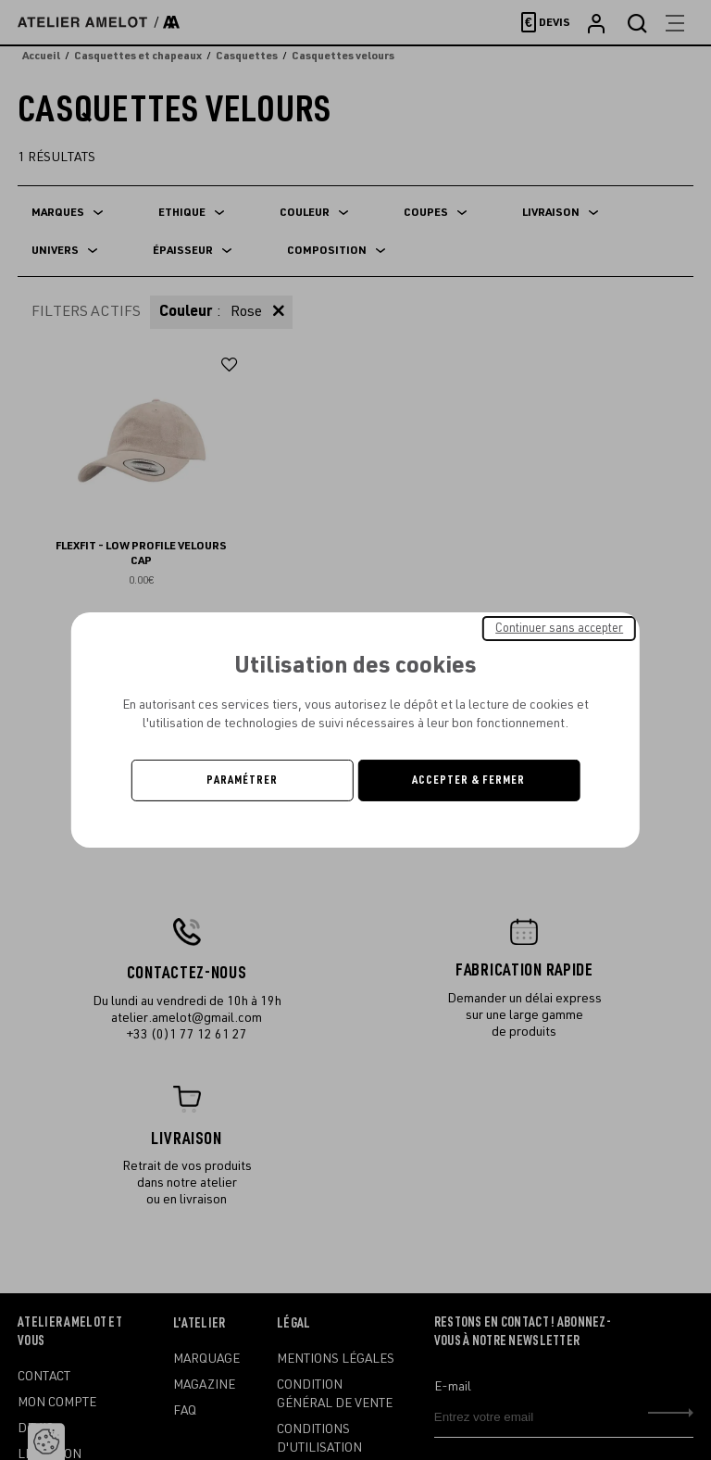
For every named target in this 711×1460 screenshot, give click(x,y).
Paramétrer (242, 780)
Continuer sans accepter (559, 628)
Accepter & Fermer (468, 780)
